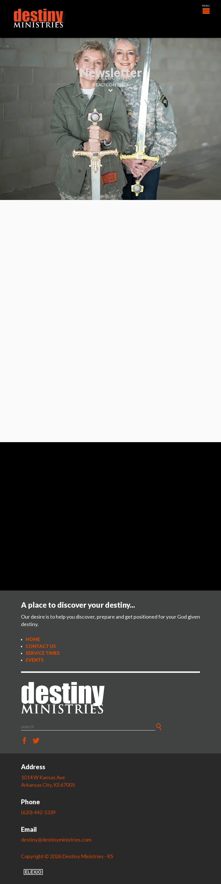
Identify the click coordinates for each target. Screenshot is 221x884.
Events (34, 659)
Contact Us (41, 646)
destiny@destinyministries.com (56, 839)
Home (33, 639)
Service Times (43, 653)
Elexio (33, 872)
